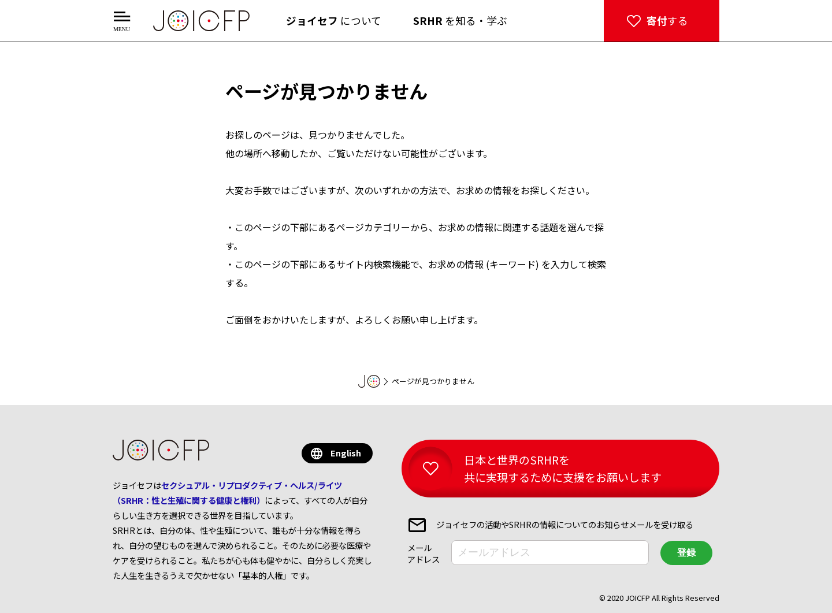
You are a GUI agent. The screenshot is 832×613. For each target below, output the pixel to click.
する (667, 20)
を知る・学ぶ (460, 20)
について (333, 20)
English (345, 453)
